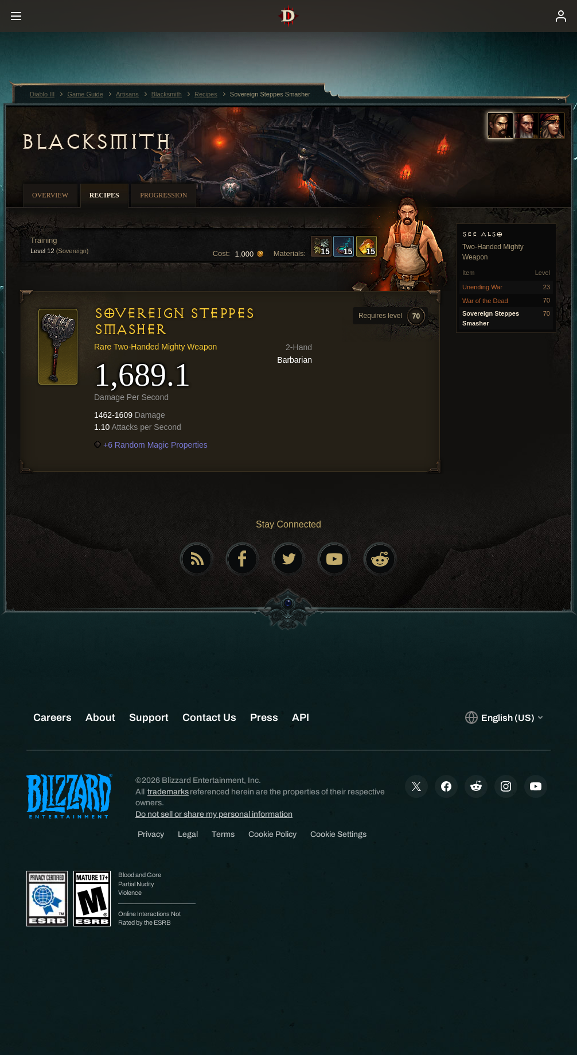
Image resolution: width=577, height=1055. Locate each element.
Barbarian (294, 359)
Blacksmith (95, 142)
